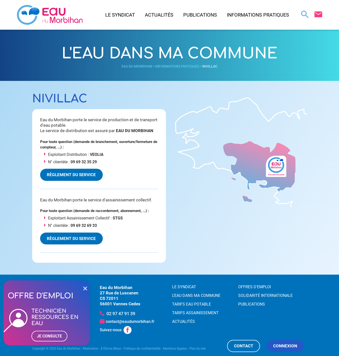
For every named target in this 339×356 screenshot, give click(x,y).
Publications (200, 15)
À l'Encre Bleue (111, 348)
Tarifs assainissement (195, 312)
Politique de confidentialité (142, 348)
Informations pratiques (258, 15)
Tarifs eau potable (191, 304)
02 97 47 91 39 (120, 313)
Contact (243, 345)
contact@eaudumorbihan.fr (130, 321)
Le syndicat (120, 15)
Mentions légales (175, 348)
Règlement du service (71, 174)
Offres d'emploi (254, 287)
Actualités (159, 15)
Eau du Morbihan (137, 66)
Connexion (285, 345)
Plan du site (197, 348)
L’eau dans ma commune (196, 295)
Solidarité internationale (265, 295)
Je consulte (49, 336)
